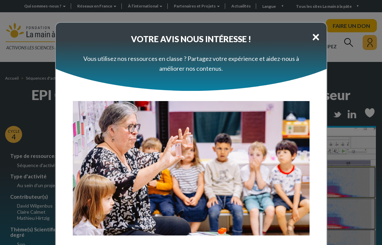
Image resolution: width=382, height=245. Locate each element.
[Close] (316, 36)
